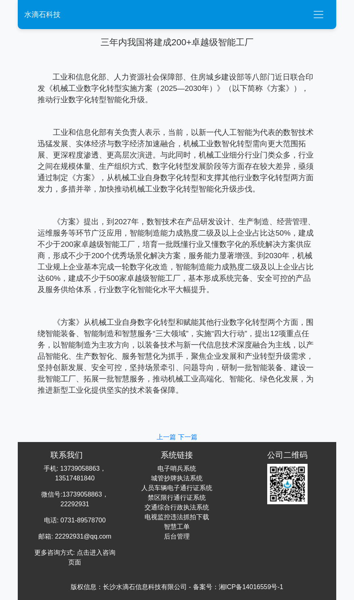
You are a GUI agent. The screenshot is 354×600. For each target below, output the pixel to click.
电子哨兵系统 (176, 468)
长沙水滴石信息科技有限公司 (145, 586)
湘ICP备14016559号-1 (251, 586)
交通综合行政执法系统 (177, 507)
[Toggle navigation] (318, 14)
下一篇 (187, 437)
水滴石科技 (42, 15)
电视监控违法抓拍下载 (177, 517)
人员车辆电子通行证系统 (176, 487)
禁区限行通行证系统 (177, 497)
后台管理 (177, 536)
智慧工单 (177, 526)
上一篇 (167, 437)
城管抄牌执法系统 (177, 478)
